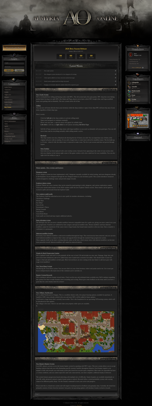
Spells (6, 126)
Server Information (10, 121)
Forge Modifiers (9, 134)
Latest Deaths (8, 102)
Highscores (7, 94)
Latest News (8, 87)
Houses (6, 97)
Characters (7, 89)
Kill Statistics (8, 99)
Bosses (6, 131)
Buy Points (7, 107)
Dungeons (7, 141)
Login (13, 72)
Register (19, 70)
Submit (9, 70)
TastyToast (79, 405)
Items (6, 124)
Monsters (7, 129)
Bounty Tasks (8, 139)
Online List (7, 105)
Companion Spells (9, 136)
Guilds (6, 92)
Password (19, 72)
